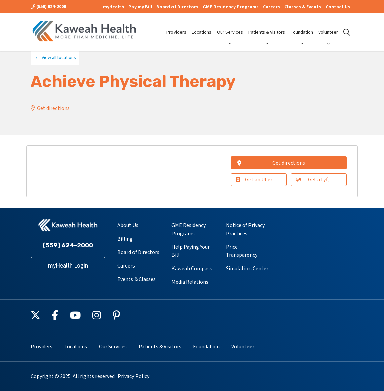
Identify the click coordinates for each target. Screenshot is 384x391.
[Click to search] (346, 32)
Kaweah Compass (191, 268)
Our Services (230, 26)
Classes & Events (302, 7)
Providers (176, 26)
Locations (201, 26)
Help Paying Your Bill (190, 251)
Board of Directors (177, 7)
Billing (125, 239)
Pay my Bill (140, 7)
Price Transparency (241, 251)
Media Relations (189, 282)
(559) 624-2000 (48, 6)
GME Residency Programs (231, 7)
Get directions (53, 108)
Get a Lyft (312, 179)
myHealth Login (68, 265)
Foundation (302, 26)
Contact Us (337, 7)
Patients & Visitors (267, 26)
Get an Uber (254, 179)
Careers (271, 7)
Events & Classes (136, 279)
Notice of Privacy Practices (245, 229)
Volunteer (328, 26)
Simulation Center (247, 268)
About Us (127, 225)
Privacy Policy (133, 376)
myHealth (113, 7)
